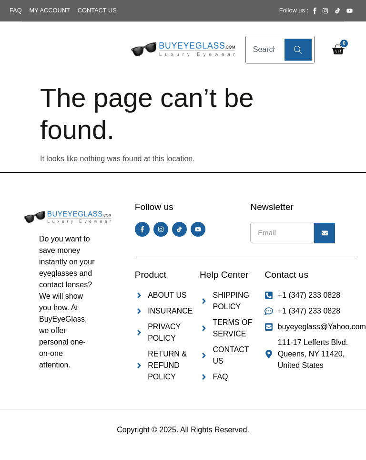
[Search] (298, 49)
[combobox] (264, 49)
